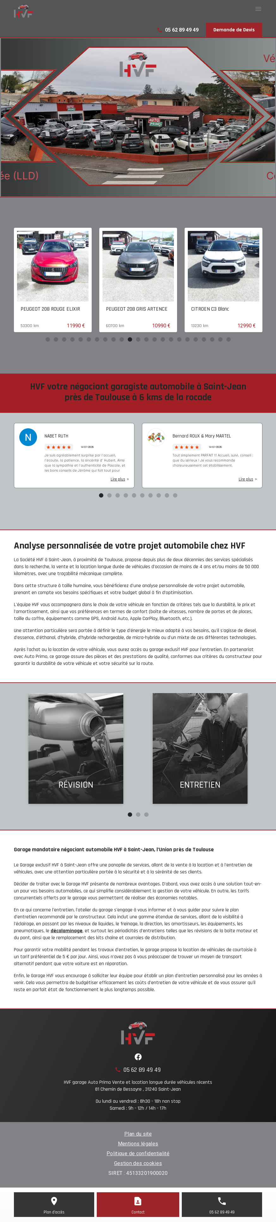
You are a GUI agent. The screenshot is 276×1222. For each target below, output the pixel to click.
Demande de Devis (234, 30)
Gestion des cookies (138, 1163)
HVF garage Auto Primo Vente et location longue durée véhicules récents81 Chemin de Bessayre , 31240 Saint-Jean (138, 1086)
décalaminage (67, 930)
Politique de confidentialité (138, 1154)
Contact (138, 1212)
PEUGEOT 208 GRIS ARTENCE (167, 309)
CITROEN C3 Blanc (241, 309)
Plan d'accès (54, 1212)
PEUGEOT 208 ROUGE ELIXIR (81, 309)
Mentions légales (138, 1144)
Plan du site (138, 1134)
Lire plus (118, 479)
